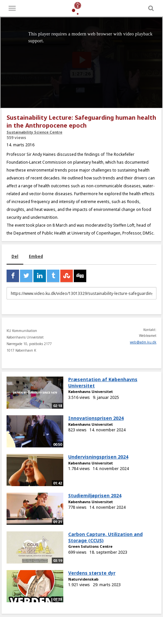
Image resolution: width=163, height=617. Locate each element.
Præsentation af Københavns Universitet (102, 382)
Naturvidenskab (83, 579)
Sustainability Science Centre (34, 132)
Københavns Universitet (90, 391)
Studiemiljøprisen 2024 (94, 495)
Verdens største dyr (91, 573)
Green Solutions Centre (90, 546)
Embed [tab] (36, 256)
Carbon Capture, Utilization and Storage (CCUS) (105, 537)
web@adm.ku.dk (143, 342)
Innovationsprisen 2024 (96, 418)
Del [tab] (14, 256)
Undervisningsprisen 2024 (98, 457)
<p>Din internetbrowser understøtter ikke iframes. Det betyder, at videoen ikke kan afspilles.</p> (81, 63)
